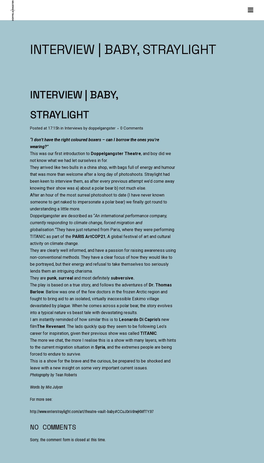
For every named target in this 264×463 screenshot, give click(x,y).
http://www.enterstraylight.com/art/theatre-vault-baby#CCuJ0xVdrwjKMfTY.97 (92, 411)
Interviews (73, 128)
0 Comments (131, 128)
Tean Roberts (66, 375)
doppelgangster (102, 128)
